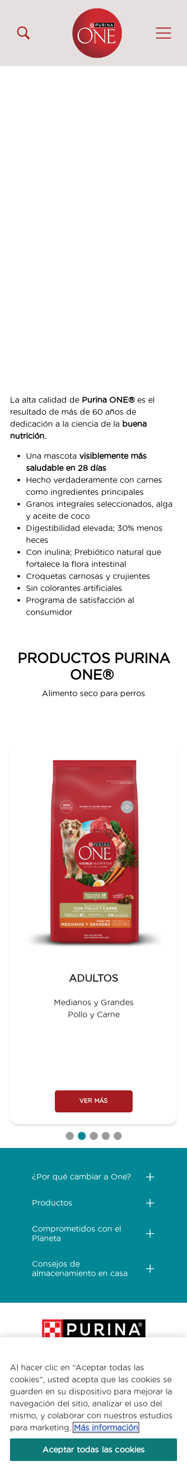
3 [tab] (94, 1136)
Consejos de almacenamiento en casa (80, 1268)
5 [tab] (118, 1136)
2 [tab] (82, 1136)
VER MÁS (93, 1100)
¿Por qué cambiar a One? (81, 1176)
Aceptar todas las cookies (93, 1449)
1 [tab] (70, 1136)
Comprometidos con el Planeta (76, 1233)
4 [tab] (106, 1136)
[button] (163, 33)
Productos (52, 1202)
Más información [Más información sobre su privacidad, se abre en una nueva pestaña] (106, 1427)
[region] (93, 1403)
